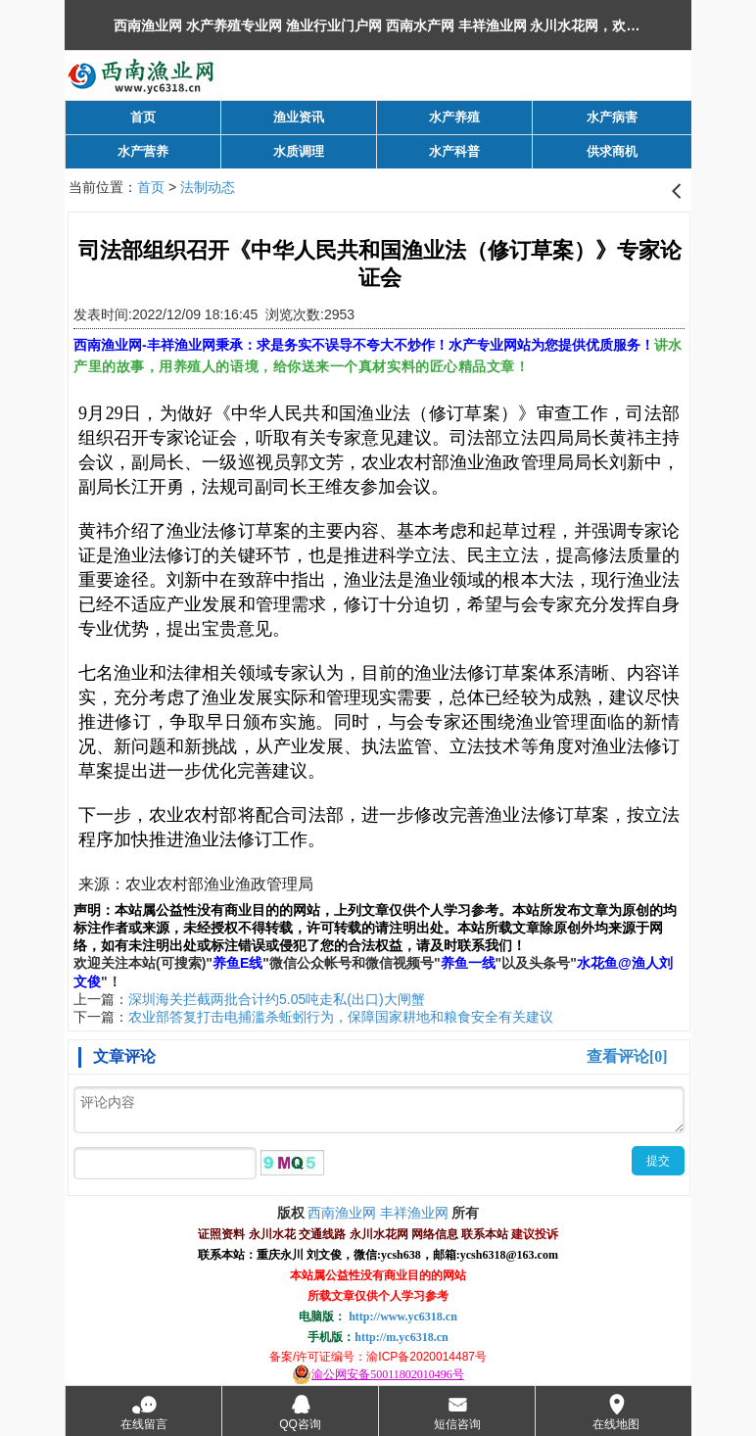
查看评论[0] (627, 1056)
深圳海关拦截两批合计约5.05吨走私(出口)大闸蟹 (276, 999)
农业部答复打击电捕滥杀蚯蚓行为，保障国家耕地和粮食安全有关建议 (340, 1017)
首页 (151, 187)
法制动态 (207, 187)
